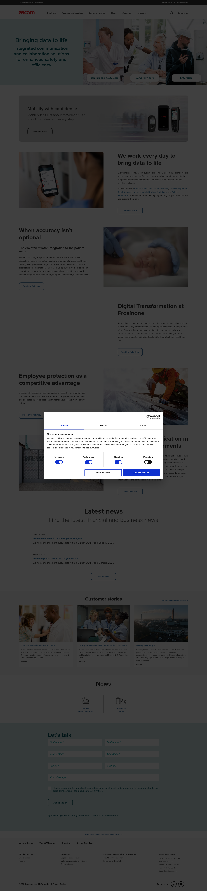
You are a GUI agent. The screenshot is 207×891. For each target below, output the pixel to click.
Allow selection (103, 473)
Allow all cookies (141, 473)
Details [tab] (103, 425)
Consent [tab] (64, 425)
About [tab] (143, 425)
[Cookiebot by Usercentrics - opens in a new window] (148, 417)
